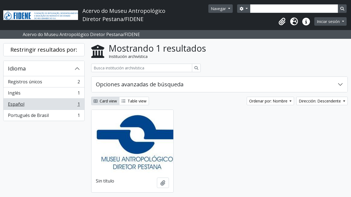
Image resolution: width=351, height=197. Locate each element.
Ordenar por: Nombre (269, 101)
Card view (105, 101)
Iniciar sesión (329, 21)
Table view (134, 101)
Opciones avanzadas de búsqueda (139, 84)
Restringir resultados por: (43, 49)
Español (44, 105)
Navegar (219, 8)
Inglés (44, 94)
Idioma (17, 68)
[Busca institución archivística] (141, 68)
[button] (282, 22)
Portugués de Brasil (44, 116)
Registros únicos (44, 82)
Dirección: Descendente (320, 101)
